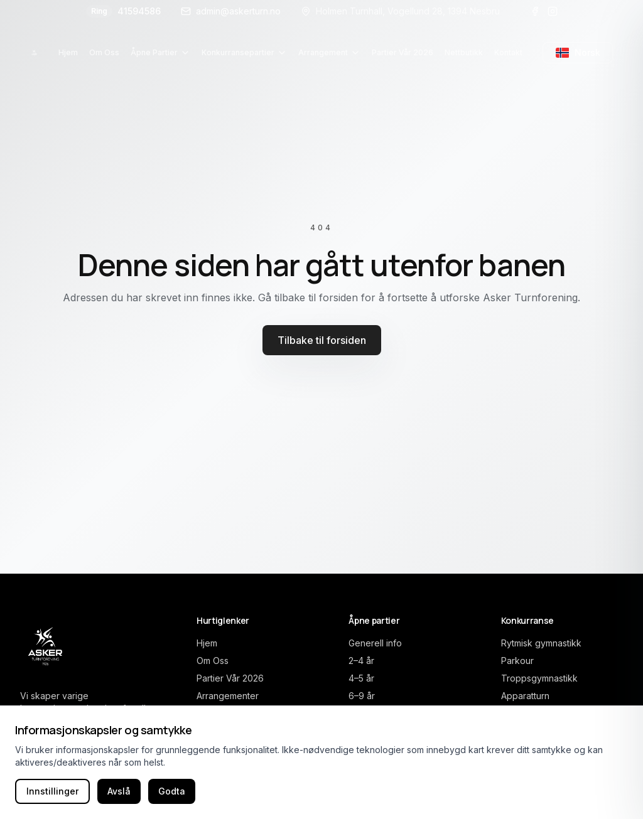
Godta (171, 791)
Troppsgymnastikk (539, 678)
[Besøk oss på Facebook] (535, 11)
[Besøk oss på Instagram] (553, 11)
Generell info (375, 643)
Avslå (119, 791)
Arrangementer (228, 695)
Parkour (517, 660)
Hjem (207, 643)
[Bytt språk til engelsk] (578, 52)
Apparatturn (525, 695)
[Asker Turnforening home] (34, 53)
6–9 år (362, 695)
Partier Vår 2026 (230, 678)
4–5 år (361, 678)
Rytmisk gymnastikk (541, 643)
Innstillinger (52, 791)
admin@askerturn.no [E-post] (231, 11)
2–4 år (361, 660)
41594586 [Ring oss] (123, 11)
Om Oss (213, 660)
